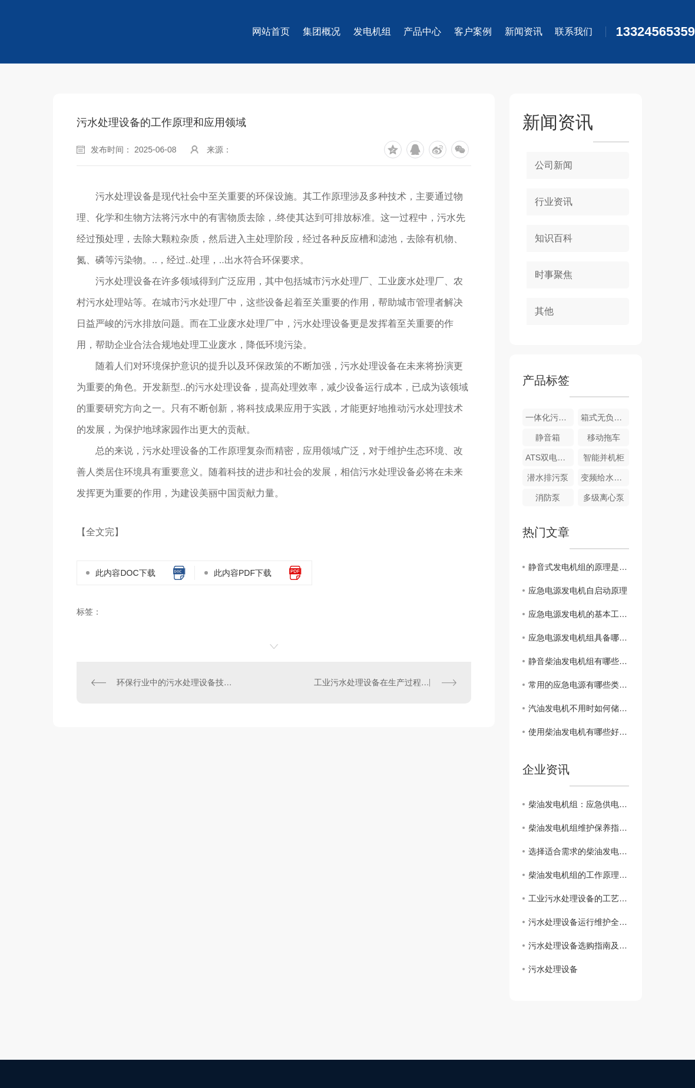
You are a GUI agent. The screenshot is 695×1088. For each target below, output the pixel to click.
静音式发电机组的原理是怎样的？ (578, 567)
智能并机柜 (603, 457)
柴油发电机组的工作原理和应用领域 (578, 875)
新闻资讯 (523, 31)
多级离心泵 (603, 497)
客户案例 (473, 31)
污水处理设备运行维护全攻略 (578, 922)
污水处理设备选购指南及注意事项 (578, 945)
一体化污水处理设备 (549, 417)
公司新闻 (553, 165)
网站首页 (271, 31)
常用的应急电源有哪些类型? (578, 684)
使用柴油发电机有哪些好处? (578, 732)
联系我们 (574, 31)
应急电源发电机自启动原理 (577, 590)
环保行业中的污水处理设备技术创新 (175, 682)
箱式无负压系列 (605, 417)
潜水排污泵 (547, 477)
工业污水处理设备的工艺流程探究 (578, 898)
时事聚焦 (553, 275)
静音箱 (547, 437)
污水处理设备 (553, 969)
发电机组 (372, 31)
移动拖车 (603, 437)
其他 (544, 311)
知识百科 (553, 238)
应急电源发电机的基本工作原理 (578, 614)
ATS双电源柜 (549, 457)
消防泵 (547, 497)
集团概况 (321, 31)
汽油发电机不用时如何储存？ (578, 708)
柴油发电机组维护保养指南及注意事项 (578, 827)
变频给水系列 (605, 477)
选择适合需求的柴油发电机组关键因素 (578, 851)
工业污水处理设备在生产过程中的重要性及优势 (385, 682)
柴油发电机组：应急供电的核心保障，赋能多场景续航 (578, 804)
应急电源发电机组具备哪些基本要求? (578, 637)
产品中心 (422, 31)
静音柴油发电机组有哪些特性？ (578, 661)
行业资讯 (553, 202)
